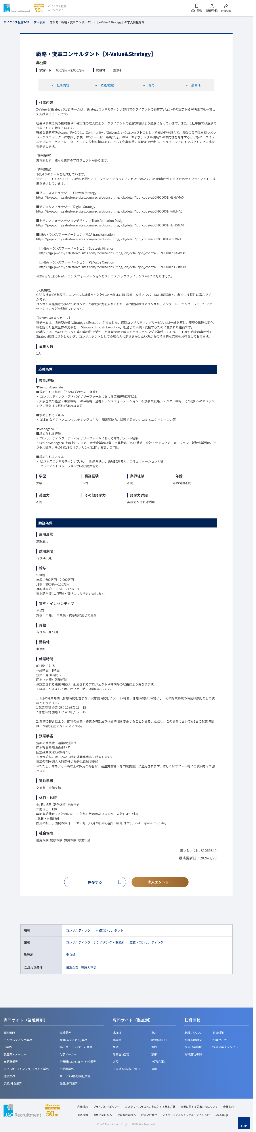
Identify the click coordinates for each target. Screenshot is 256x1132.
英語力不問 (88, 968)
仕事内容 (60, 85)
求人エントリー (160, 882)
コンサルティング (78, 931)
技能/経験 (104, 85)
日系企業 (72, 968)
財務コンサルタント (110, 931)
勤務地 (193, 85)
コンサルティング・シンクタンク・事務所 (95, 943)
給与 (148, 85)
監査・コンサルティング (146, 943)
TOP (244, 1126)
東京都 (70, 955)
